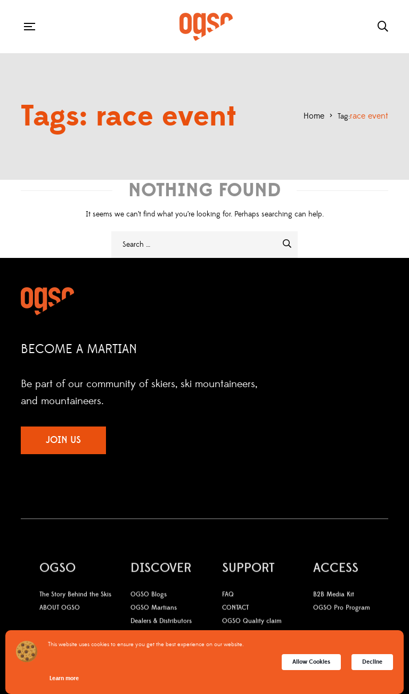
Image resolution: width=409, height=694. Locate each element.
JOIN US (63, 440)
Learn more (64, 678)
